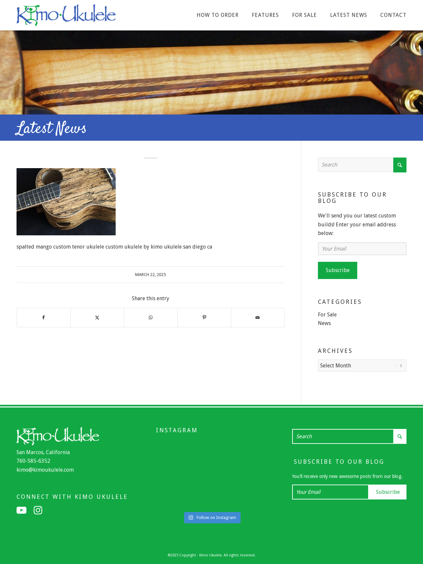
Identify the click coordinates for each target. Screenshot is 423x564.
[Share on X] (97, 317)
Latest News (52, 129)
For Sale (327, 314)
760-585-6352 (33, 460)
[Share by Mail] (258, 317)
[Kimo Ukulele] (66, 17)
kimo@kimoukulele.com (45, 469)
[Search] (362, 165)
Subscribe (338, 270)
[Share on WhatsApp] (150, 317)
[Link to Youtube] (21, 510)
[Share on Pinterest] (204, 317)
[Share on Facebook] (43, 317)
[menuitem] (217, 15)
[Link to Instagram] (38, 510)
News (324, 323)
